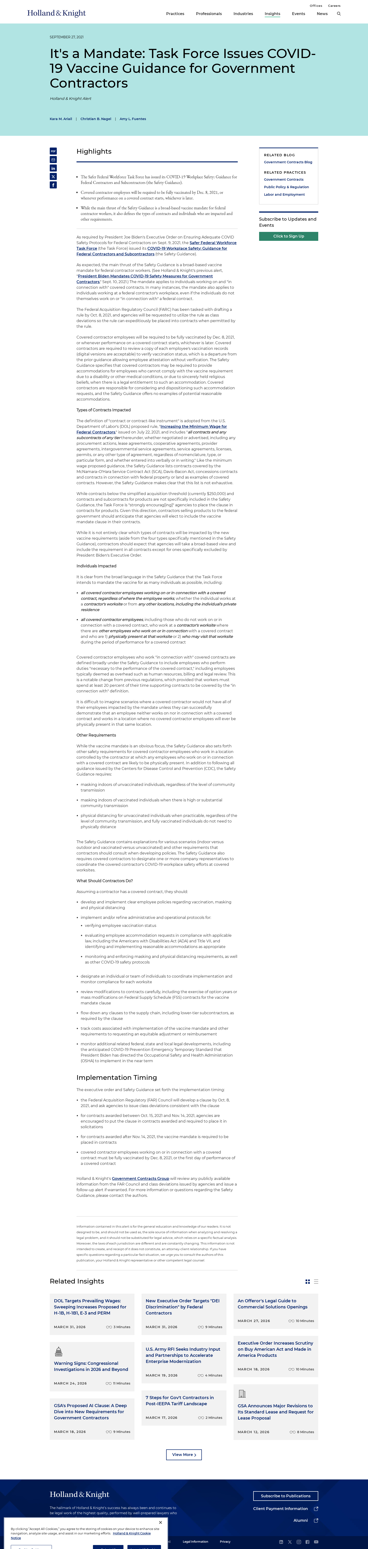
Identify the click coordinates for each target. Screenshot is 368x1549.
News (322, 14)
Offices (316, 6)
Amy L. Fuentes (133, 119)
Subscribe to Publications (285, 1496)
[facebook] (307, 1542)
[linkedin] (281, 1542)
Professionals (209, 14)
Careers (334, 6)
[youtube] (316, 1542)
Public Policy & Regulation (286, 187)
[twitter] (290, 1542)
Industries (243, 14)
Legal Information (195, 1541)
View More (182, 1454)
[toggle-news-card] (308, 1282)
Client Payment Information (280, 1508)
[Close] (160, 1540)
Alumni (301, 1520)
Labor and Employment (284, 194)
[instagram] (299, 1542)
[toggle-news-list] (316, 1282)
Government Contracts (283, 179)
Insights (272, 14)
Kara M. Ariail (61, 119)
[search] (339, 13)
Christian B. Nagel (95, 119)
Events (298, 14)
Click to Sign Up (288, 236)
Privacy (225, 1541)
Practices (175, 14)
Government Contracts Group (140, 1178)
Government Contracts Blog (288, 162)
